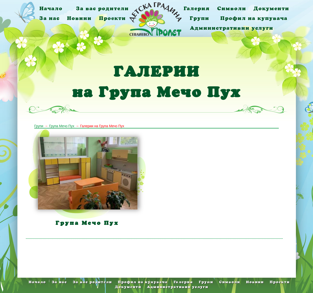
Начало (51, 8)
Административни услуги (231, 28)
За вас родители (102, 8)
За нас (49, 18)
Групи (199, 18)
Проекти (112, 18)
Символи (231, 8)
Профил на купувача (254, 18)
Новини (79, 18)
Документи (271, 8)
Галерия (197, 8)
